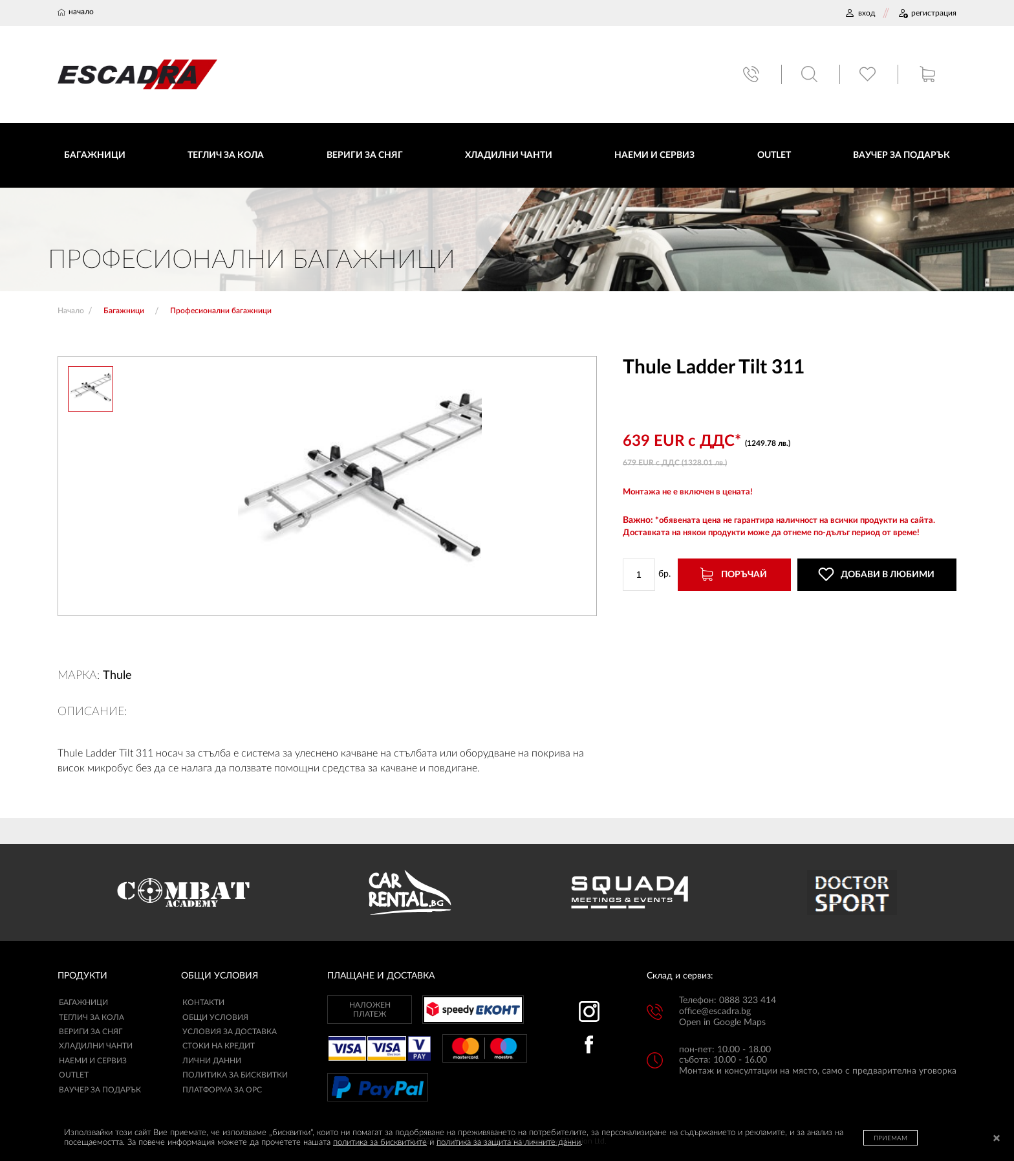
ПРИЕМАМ (890, 1138)
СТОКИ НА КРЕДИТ (218, 1047)
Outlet (74, 1076)
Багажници (83, 1004)
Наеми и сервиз (93, 1062)
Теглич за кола (91, 1018)
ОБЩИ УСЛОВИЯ (215, 1018)
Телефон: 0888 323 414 (727, 1001)
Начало (71, 312)
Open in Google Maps (722, 1023)
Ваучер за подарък (100, 1090)
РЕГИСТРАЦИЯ (927, 13)
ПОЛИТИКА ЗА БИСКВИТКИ (235, 1076)
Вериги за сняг (90, 1033)
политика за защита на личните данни (509, 1142)
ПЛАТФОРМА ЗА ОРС (222, 1090)
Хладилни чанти (96, 1047)
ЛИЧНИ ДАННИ (211, 1062)
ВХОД (860, 13)
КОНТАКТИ (203, 1004)
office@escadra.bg (715, 1012)
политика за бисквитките (380, 1142)
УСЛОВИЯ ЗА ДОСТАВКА (229, 1033)
